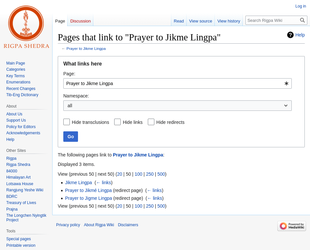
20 (119, 174)
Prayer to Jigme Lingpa (88, 198)
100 (138, 174)
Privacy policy (68, 225)
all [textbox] (70, 105)
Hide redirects (170, 122)
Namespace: (76, 95)
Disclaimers (128, 225)
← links (103, 182)
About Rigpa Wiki (99, 225)
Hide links (133, 122)
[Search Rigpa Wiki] (276, 20)
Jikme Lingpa (78, 182)
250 (149, 174)
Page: (69, 73)
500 (161, 174)
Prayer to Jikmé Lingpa (88, 190)
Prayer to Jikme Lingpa (86, 48)
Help (300, 34)
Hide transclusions (90, 122)
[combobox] (177, 83)
